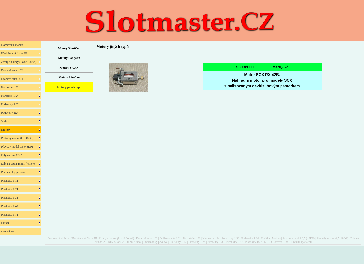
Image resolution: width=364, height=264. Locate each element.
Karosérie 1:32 (191, 238)
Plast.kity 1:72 (253, 242)
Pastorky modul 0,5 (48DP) (299, 238)
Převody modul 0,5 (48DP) (332, 238)
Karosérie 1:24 (211, 238)
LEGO (268, 242)
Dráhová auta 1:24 (170, 238)
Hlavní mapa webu (301, 242)
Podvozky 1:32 (230, 238)
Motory (276, 238)
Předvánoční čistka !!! (84, 238)
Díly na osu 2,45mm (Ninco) (124, 242)
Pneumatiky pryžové (156, 242)
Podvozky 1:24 (250, 238)
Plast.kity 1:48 (234, 242)
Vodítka (265, 238)
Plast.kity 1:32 (215, 242)
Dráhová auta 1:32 (147, 238)
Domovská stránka (58, 238)
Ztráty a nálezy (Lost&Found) (116, 238)
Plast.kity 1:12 (178, 242)
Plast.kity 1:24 (197, 242)
